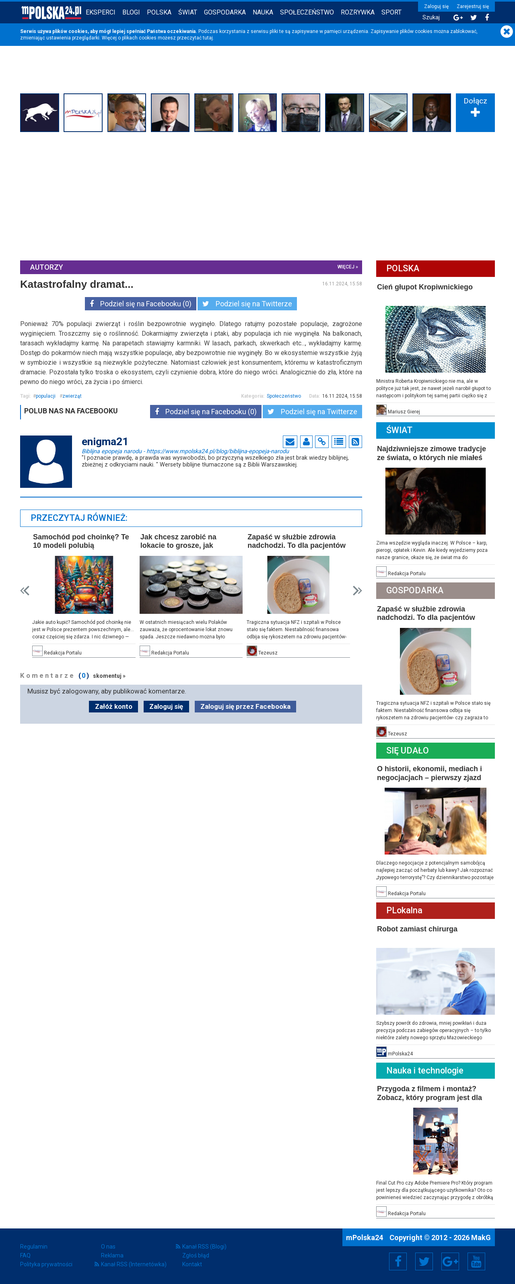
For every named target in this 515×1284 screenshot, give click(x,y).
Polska (159, 12)
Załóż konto (113, 706)
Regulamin (33, 1246)
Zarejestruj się (473, 6)
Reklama (112, 1255)
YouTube (476, 1261)
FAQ (25, 1255)
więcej (346, 267)
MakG (481, 1237)
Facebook (398, 1261)
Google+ (450, 1261)
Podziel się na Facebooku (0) (141, 303)
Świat (187, 12)
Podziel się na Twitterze (247, 303)
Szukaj (431, 17)
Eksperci (100, 12)
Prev (24, 591)
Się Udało (407, 750)
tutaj (208, 38)
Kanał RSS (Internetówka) (134, 1264)
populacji (46, 396)
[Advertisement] (257, 195)
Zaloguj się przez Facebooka (245, 706)
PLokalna (404, 910)
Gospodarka (225, 12)
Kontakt (192, 1264)
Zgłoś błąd (195, 1255)
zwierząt (72, 396)
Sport (391, 12)
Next (357, 591)
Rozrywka (358, 12)
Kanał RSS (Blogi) (204, 1246)
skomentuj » (109, 676)
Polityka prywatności (46, 1264)
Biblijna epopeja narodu (185, 451)
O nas (108, 1246)
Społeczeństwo (307, 12)
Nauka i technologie (425, 1070)
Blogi (131, 12)
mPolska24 (365, 1237)
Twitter (424, 1261)
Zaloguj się (436, 6)
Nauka (263, 12)
